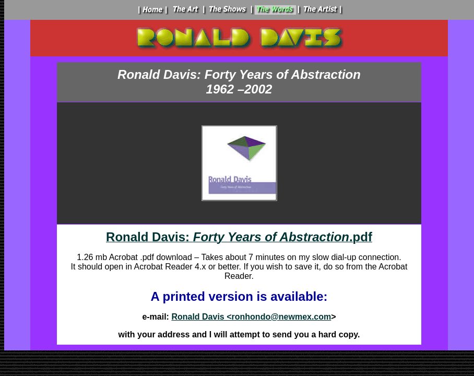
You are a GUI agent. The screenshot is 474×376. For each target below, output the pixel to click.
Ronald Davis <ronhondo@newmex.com (251, 316)
